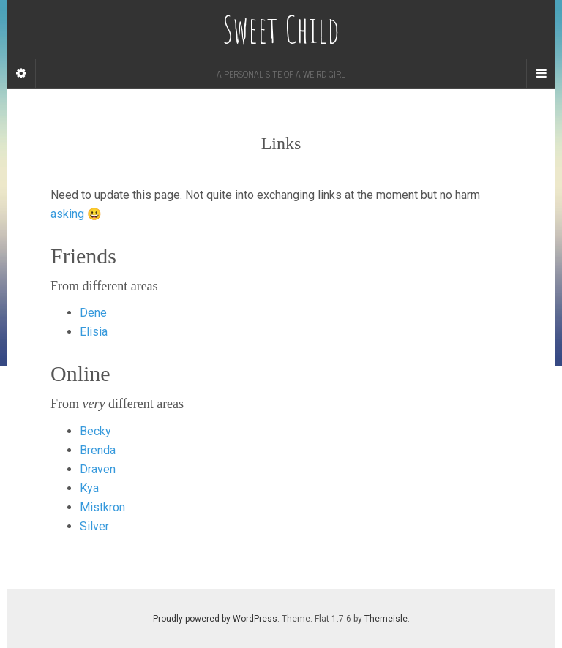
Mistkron (102, 507)
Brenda (98, 450)
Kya (89, 488)
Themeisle (386, 619)
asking (67, 214)
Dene (93, 313)
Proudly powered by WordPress (215, 619)
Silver (94, 526)
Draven (98, 469)
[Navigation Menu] (540, 73)
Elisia (94, 332)
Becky (95, 431)
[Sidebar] (21, 73)
